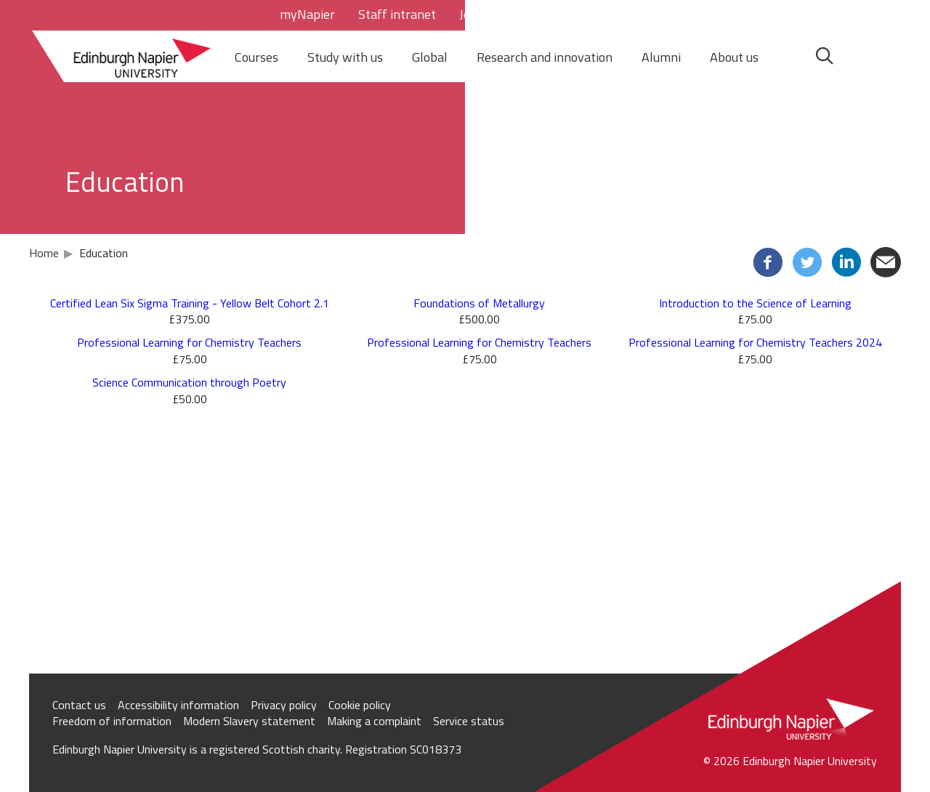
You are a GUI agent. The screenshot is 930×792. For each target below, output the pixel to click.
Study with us (345, 57)
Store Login (642, 14)
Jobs (471, 14)
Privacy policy (284, 705)
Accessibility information (178, 705)
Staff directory (547, 14)
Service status (468, 721)
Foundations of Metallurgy (479, 303)
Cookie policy (359, 705)
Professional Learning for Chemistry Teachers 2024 (755, 342)
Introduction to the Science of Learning (755, 303)
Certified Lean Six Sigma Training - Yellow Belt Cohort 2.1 (189, 303)
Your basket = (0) (743, 14)
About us (734, 57)
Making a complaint (374, 721)
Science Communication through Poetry (189, 382)
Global (430, 57)
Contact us (79, 705)
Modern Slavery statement (249, 721)
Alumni (661, 57)
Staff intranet (397, 14)
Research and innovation (544, 57)
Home (44, 253)
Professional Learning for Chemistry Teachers (189, 342)
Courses (256, 57)
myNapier (307, 14)
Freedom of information (111, 721)
